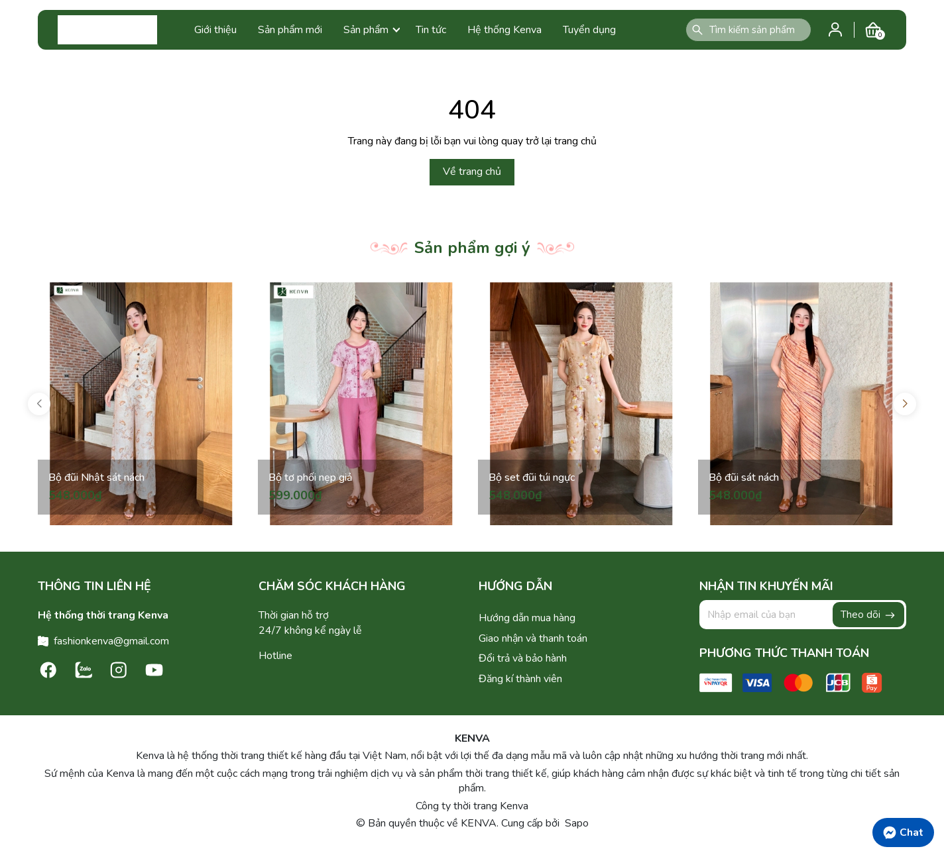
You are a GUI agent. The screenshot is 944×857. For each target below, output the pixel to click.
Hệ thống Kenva (504, 30)
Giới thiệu (215, 30)
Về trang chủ (472, 171)
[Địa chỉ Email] (803, 614)
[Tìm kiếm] (697, 30)
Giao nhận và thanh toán (533, 638)
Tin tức (431, 30)
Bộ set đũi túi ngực (532, 477)
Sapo (575, 823)
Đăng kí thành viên (520, 679)
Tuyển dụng (589, 30)
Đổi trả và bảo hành (523, 658)
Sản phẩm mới (290, 30)
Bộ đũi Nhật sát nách (96, 477)
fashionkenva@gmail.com (111, 641)
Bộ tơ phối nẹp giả (310, 477)
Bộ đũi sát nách (744, 477)
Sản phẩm (371, 30)
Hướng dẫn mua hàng (527, 618)
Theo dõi (868, 614)
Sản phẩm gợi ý (472, 247)
